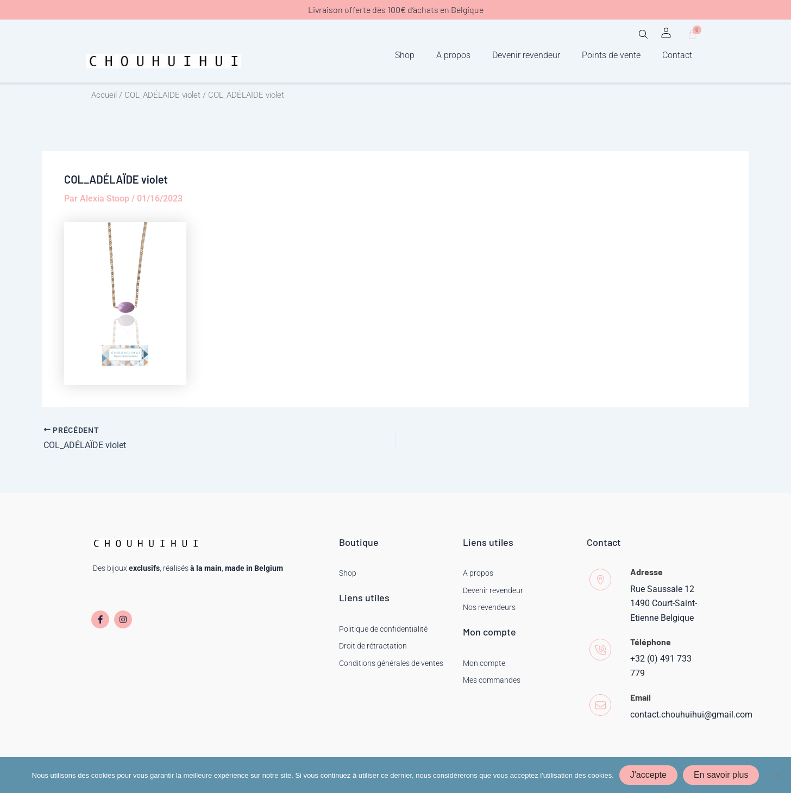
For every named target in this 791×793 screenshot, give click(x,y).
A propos (453, 55)
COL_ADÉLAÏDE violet (162, 95)
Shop (405, 55)
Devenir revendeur (526, 55)
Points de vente (611, 55)
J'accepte (648, 774)
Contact (677, 55)
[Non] (777, 775)
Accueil (104, 95)
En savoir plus (721, 774)
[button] (643, 38)
